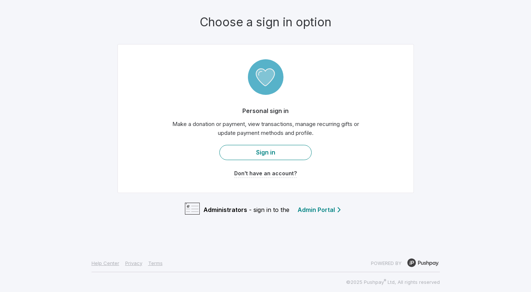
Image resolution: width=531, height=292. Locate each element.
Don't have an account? (265, 173)
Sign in (265, 152)
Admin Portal (320, 209)
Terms (155, 263)
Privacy (133, 263)
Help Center (105, 263)
